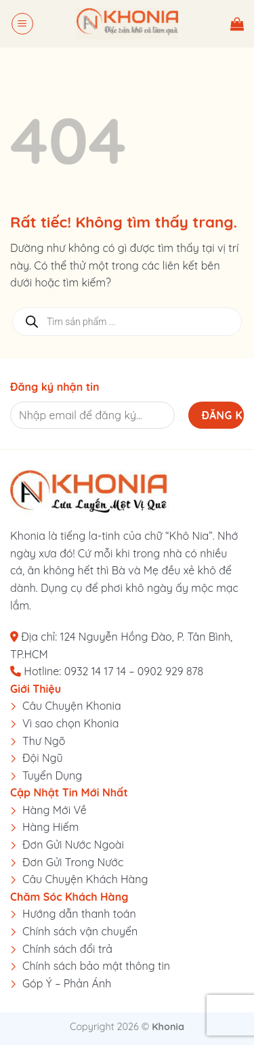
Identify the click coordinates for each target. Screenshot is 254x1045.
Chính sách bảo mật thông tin (96, 966)
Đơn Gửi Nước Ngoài (73, 844)
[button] (22, 24)
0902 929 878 (170, 671)
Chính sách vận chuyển (79, 931)
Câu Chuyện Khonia (71, 705)
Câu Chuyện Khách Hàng (85, 879)
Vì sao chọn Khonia (70, 723)
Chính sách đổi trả (67, 949)
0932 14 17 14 (95, 671)
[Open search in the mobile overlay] (127, 321)
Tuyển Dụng (52, 775)
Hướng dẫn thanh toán (79, 913)
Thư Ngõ (44, 741)
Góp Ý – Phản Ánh (66, 983)
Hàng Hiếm (50, 827)
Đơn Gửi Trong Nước (72, 862)
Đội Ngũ (42, 758)
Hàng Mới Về (54, 810)
